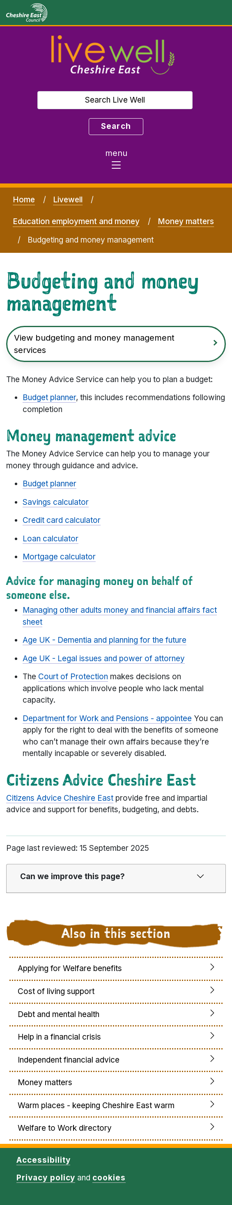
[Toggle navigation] (116, 161)
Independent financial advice (68, 1060)
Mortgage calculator (59, 556)
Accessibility (43, 1160)
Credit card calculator (62, 520)
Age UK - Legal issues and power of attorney (104, 658)
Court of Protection (73, 676)
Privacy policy (45, 1177)
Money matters (186, 221)
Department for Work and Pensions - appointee (107, 718)
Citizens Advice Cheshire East (59, 798)
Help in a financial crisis (59, 1037)
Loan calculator (50, 538)
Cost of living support (56, 991)
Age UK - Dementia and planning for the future (104, 640)
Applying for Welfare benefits (70, 968)
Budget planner (49, 397)
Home (24, 199)
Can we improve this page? (72, 876)
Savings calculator (56, 502)
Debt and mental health (58, 1014)
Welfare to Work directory (65, 1128)
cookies (109, 1177)
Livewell (68, 199)
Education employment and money (76, 221)
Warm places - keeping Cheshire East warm (96, 1105)
